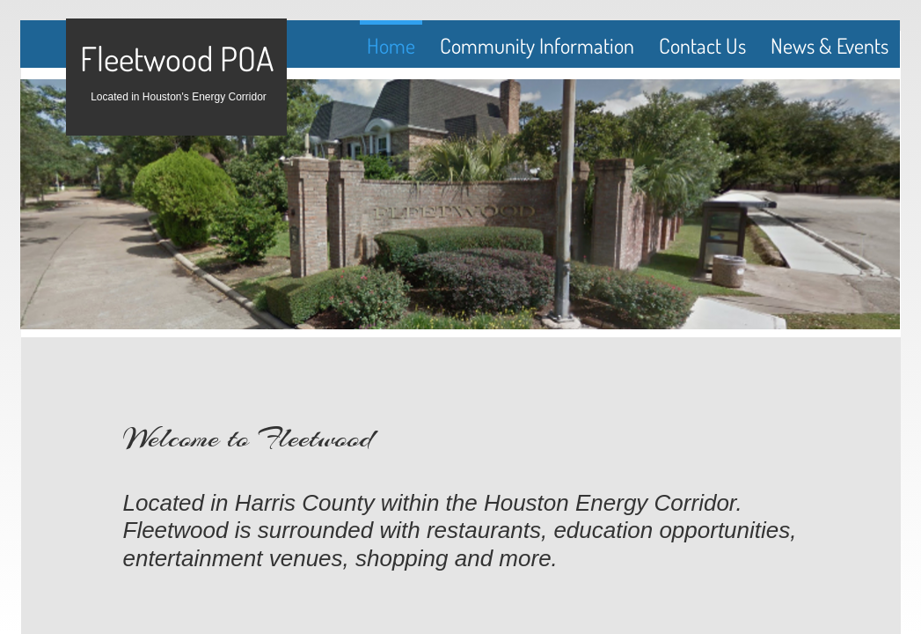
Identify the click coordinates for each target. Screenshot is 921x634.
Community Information (537, 45)
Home (391, 45)
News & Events (829, 45)
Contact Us (702, 45)
